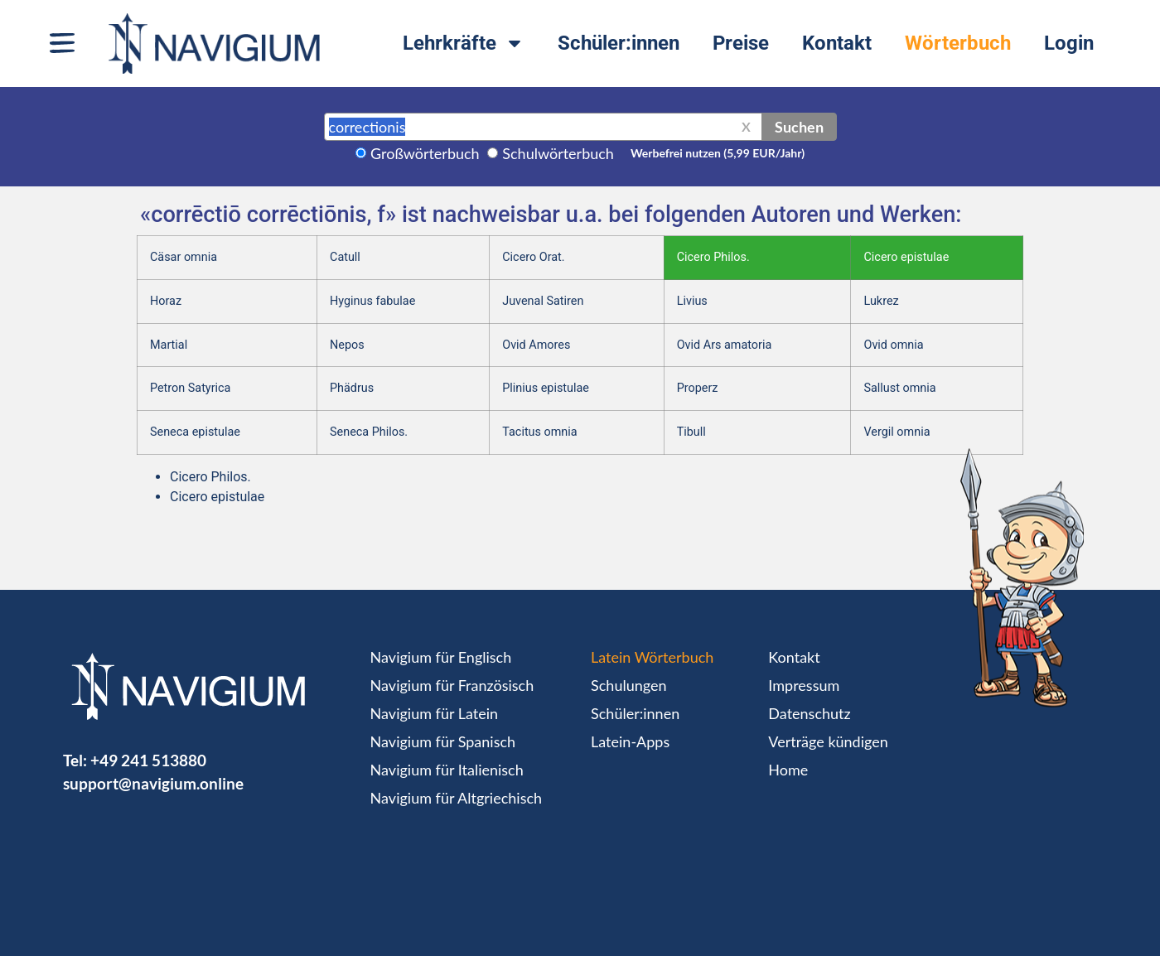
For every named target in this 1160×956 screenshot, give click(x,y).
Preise (741, 43)
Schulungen (628, 685)
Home (788, 769)
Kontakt (837, 43)
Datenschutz (809, 713)
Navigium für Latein (434, 713)
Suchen (799, 127)
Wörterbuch (958, 43)
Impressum (803, 685)
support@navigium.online (153, 783)
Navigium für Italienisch (447, 769)
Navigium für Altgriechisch (456, 798)
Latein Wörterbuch (652, 657)
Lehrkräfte (463, 43)
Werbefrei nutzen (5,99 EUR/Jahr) (718, 153)
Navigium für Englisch (441, 657)
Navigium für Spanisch (443, 741)
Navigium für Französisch (452, 685)
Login (1069, 43)
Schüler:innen (618, 43)
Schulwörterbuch (558, 153)
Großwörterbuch (425, 153)
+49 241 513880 (148, 760)
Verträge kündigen (827, 741)
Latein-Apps (630, 741)
